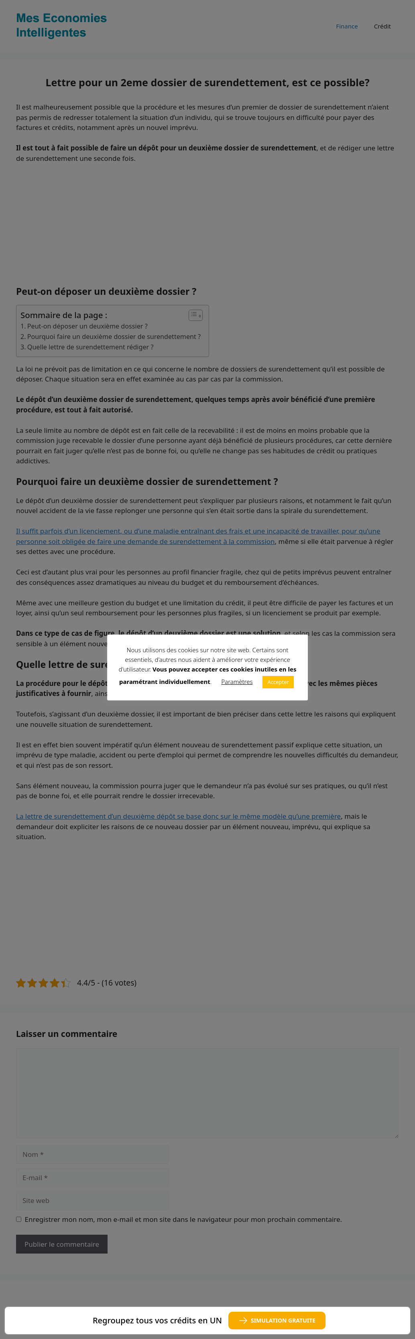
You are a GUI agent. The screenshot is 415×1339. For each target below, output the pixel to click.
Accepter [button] (278, 682)
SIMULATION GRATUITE (276, 1320)
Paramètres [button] (236, 682)
